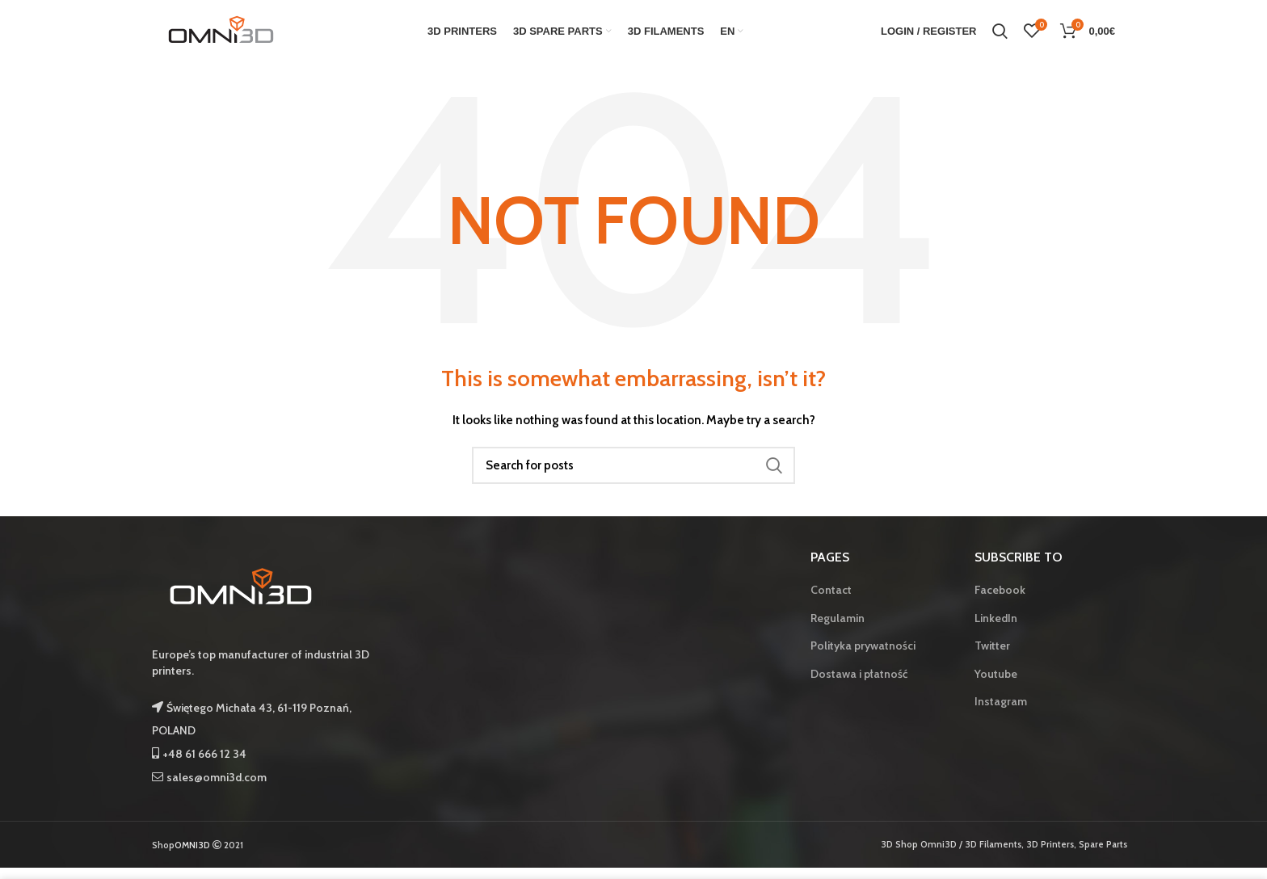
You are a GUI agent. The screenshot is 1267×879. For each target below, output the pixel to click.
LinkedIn (995, 628)
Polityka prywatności (863, 656)
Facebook (999, 600)
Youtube (995, 684)
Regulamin (837, 628)
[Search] (633, 475)
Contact (831, 600)
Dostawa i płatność (858, 684)
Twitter (992, 656)
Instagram (1000, 712)
